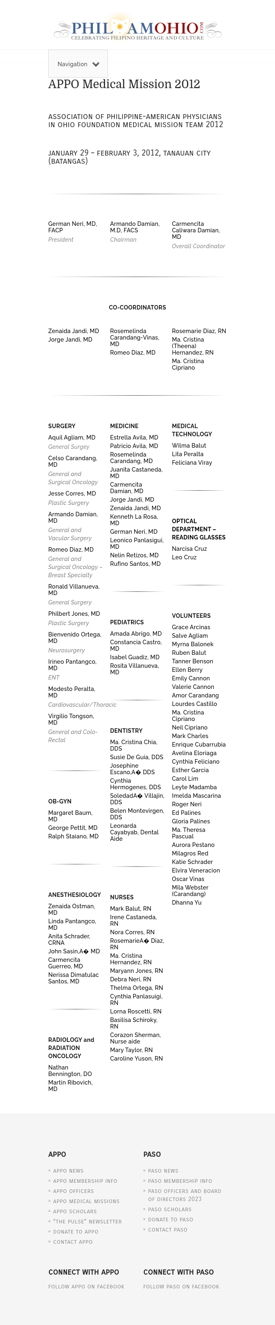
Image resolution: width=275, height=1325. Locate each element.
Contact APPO (73, 1241)
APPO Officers (73, 1191)
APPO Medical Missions (86, 1201)
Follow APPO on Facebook (86, 1286)
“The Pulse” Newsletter (87, 1221)
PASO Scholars (170, 1209)
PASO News (163, 1170)
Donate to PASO (170, 1219)
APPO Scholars (75, 1211)
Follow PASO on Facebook (181, 1286)
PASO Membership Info (180, 1180)
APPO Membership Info (85, 1180)
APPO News (68, 1170)
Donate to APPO (76, 1231)
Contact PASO (167, 1229)
